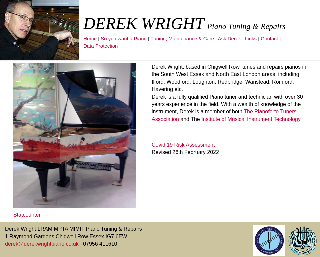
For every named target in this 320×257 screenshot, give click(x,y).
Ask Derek (229, 38)
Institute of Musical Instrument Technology (250, 119)
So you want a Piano (124, 38)
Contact (269, 38)
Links (251, 38)
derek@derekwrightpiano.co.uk (42, 244)
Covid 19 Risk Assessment (183, 145)
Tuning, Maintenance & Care (182, 38)
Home (90, 38)
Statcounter (27, 215)
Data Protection (100, 46)
